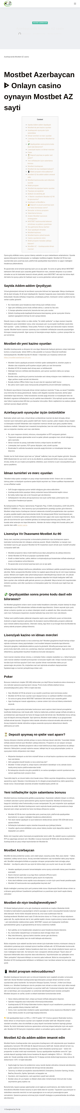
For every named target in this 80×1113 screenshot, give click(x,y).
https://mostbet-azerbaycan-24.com (17, 357)
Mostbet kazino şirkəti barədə (39, 235)
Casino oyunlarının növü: (37, 238)
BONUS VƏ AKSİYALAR (36, 194)
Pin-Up (18, 1109)
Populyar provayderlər (36, 191)
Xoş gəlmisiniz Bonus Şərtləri (38, 227)
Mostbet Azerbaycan (40, 22)
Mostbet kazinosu (34, 233)
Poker (30, 152)
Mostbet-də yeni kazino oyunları (39, 128)
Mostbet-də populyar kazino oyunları (41, 188)
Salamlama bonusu (35, 213)
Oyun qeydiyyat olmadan (37, 230)
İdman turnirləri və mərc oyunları (40, 136)
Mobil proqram (33, 186)
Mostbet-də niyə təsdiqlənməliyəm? (41, 169)
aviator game (22, 525)
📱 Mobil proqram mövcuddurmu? (40, 172)
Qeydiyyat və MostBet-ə (36, 202)
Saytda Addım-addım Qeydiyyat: (39, 125)
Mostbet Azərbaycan (35, 166)
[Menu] (75, 4)
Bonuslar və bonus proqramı (38, 210)
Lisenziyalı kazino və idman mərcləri (41, 150)
